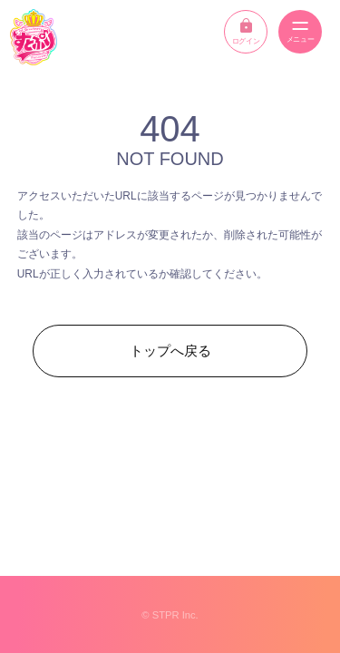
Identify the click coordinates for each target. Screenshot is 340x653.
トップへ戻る (170, 350)
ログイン (245, 31)
